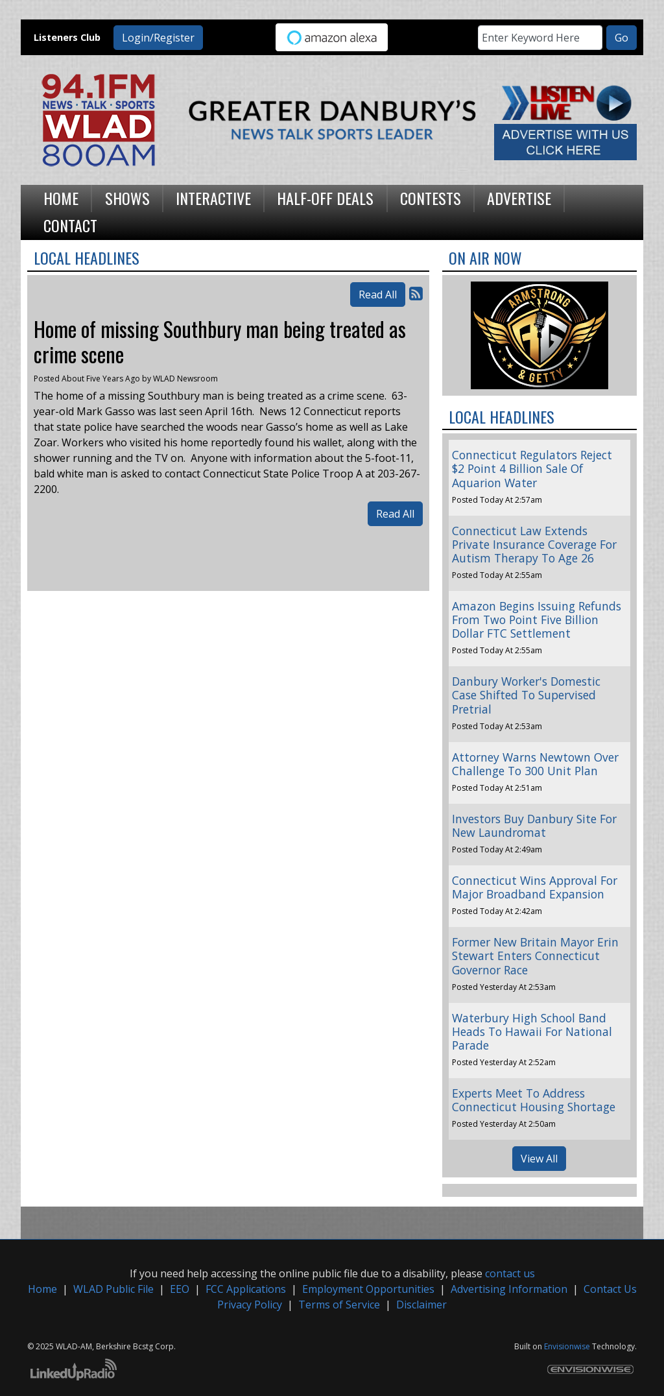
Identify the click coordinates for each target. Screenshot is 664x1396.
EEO (179, 1289)
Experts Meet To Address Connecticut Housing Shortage (533, 1099)
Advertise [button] (519, 198)
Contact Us (610, 1289)
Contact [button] (70, 225)
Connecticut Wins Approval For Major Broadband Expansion (534, 887)
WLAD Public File (113, 1289)
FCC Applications (246, 1289)
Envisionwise (567, 1346)
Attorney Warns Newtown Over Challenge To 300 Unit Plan (535, 763)
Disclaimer (421, 1304)
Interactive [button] (213, 198)
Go (621, 37)
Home (42, 1289)
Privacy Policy (249, 1304)
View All (539, 1158)
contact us (510, 1273)
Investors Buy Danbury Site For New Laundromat (534, 825)
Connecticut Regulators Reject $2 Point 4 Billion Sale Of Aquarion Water (532, 468)
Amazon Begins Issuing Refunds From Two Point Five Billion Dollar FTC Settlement (536, 619)
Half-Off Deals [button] (325, 198)
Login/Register (158, 37)
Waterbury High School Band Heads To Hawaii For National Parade (532, 1031)
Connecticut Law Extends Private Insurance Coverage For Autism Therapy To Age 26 (534, 544)
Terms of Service (339, 1304)
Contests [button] (430, 198)
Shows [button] (127, 198)
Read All (378, 294)
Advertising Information (509, 1289)
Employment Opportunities (368, 1289)
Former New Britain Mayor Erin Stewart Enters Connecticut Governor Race (535, 955)
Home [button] (60, 198)
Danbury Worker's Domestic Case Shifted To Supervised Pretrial (526, 694)
